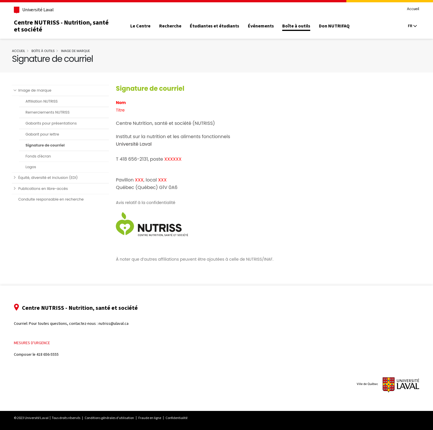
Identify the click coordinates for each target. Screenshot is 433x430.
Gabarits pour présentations (55, 123)
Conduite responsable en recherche (55, 199)
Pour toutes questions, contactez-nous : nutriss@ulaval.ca (84, 323)
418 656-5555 (53, 354)
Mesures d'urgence (37, 343)
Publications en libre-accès (48, 188)
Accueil (408, 9)
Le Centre (146, 26)
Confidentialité (182, 418)
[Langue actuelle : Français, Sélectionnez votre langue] (407, 26)
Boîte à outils (302, 26)
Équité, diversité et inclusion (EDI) (53, 177)
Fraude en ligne (155, 418)
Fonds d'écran (43, 156)
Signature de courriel (50, 145)
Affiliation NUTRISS (46, 101)
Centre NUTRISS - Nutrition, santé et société (66, 26)
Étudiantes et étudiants (220, 26)
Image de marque (80, 51)
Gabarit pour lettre (47, 134)
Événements (266, 26)
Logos (35, 166)
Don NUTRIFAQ (339, 26)
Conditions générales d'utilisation (114, 418)
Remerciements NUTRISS (52, 112)
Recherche (175, 26)
